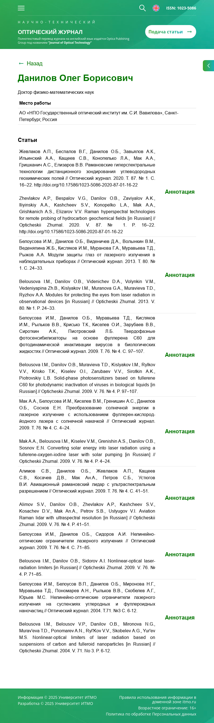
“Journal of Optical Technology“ (70, 43)
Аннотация (180, 192)
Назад (30, 63)
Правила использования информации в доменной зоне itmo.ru (157, 699)
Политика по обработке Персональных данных (151, 714)
